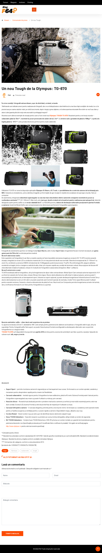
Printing (30, 2)
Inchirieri (22, 2)
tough (35, 451)
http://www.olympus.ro (13, 426)
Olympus (14, 451)
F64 (9, 95)
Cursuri (5, 2)
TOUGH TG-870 (7, 332)
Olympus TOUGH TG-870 (59, 116)
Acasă (6, 20)
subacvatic (25, 451)
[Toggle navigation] (30, 9)
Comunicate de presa (19, 20)
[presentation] (18, 496)
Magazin (14, 2)
